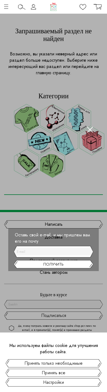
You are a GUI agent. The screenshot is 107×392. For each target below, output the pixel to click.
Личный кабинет (33, 7)
